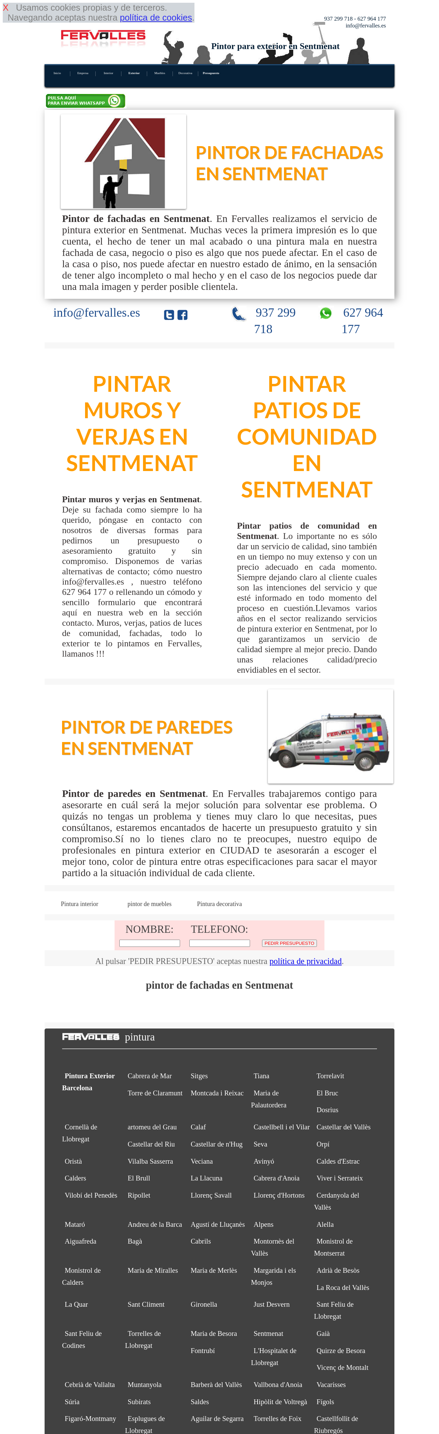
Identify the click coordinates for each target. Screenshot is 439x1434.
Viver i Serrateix (340, 1178)
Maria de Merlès (214, 1270)
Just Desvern (271, 1304)
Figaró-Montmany (90, 1418)
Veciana (202, 1161)
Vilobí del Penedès (91, 1195)
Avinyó (263, 1161)
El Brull (139, 1178)
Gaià (323, 1333)
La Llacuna (207, 1178)
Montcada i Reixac (217, 1093)
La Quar (76, 1304)
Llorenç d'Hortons (279, 1195)
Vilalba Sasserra (150, 1161)
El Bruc (327, 1093)
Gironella (204, 1304)
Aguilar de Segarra (217, 1418)
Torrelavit (330, 1076)
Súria (72, 1402)
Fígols (325, 1402)
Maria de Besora (214, 1333)
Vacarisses (331, 1384)
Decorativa (185, 73)
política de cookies (156, 17)
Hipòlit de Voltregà (280, 1402)
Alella (325, 1224)
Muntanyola (145, 1384)
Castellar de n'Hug (216, 1144)
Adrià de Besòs (338, 1270)
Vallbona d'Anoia (277, 1384)
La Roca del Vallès (343, 1287)
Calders (75, 1178)
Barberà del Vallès (216, 1384)
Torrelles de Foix (277, 1418)
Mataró (75, 1224)
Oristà (73, 1161)
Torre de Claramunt (155, 1093)
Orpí (323, 1144)
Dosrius (328, 1110)
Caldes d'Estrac (338, 1161)
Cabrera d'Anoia (276, 1178)
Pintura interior (79, 904)
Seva (260, 1144)
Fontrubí (203, 1350)
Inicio (57, 73)
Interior (108, 73)
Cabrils (201, 1241)
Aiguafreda (80, 1241)
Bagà (135, 1241)
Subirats (139, 1402)
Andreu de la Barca (155, 1224)
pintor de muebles (149, 904)
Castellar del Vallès (344, 1127)
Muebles (159, 73)
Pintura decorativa (219, 904)
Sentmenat (268, 1333)
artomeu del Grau (152, 1127)
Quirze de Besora (341, 1350)
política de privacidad (306, 961)
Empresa (82, 73)
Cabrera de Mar (149, 1076)
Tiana (261, 1076)
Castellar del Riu (151, 1144)
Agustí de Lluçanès (218, 1224)
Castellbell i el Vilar (281, 1127)
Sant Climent (146, 1304)
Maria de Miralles (153, 1270)
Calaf (198, 1127)
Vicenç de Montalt (342, 1367)
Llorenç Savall (211, 1195)
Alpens (263, 1224)
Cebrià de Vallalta (90, 1384)
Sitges (199, 1076)
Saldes (200, 1402)
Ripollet (139, 1195)
